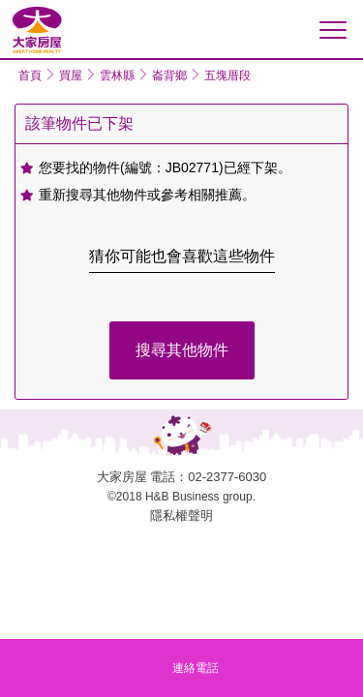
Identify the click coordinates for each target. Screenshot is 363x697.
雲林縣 (117, 75)
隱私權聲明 (181, 515)
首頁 (30, 75)
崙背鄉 (169, 75)
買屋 (70, 75)
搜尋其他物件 (182, 350)
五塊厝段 (227, 75)
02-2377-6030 (227, 477)
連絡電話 (195, 668)
